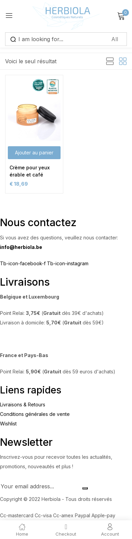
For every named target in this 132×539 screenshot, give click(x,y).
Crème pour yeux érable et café (30, 171)
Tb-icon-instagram (67, 263)
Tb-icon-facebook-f (23, 263)
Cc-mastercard (17, 515)
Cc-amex (64, 515)
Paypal (83, 515)
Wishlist (8, 423)
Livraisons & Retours (22, 404)
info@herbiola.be (21, 247)
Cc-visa (44, 515)
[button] (34, 152)
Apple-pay (103, 515)
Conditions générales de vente (35, 414)
